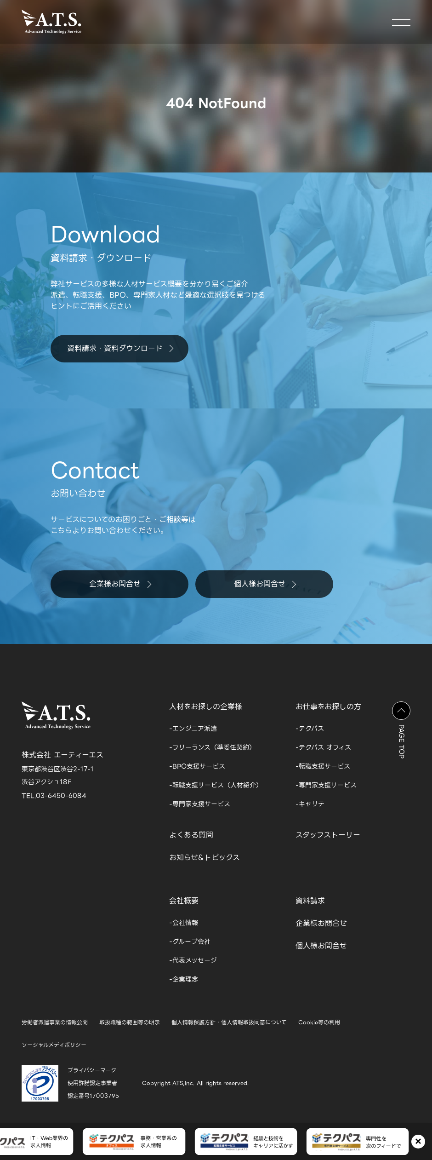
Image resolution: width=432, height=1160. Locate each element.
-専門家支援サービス (199, 804)
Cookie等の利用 (319, 1022)
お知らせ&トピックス (204, 857)
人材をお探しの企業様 (205, 706)
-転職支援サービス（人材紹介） (215, 785)
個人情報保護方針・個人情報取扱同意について (229, 1022)
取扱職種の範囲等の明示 (129, 1022)
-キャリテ (310, 804)
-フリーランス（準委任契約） (212, 747)
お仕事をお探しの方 (328, 706)
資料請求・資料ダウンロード (120, 348)
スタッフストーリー (328, 835)
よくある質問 (191, 835)
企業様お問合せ (120, 584)
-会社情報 (183, 923)
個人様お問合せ (265, 584)
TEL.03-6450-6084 (54, 796)
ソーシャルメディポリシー (54, 1044)
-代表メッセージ (193, 960)
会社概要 (184, 901)
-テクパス (310, 729)
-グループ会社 (189, 941)
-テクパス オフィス (323, 747)
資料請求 (310, 901)
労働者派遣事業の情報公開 (55, 1022)
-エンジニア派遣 (193, 729)
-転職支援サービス (323, 766)
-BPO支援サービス (197, 766)
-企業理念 (183, 979)
